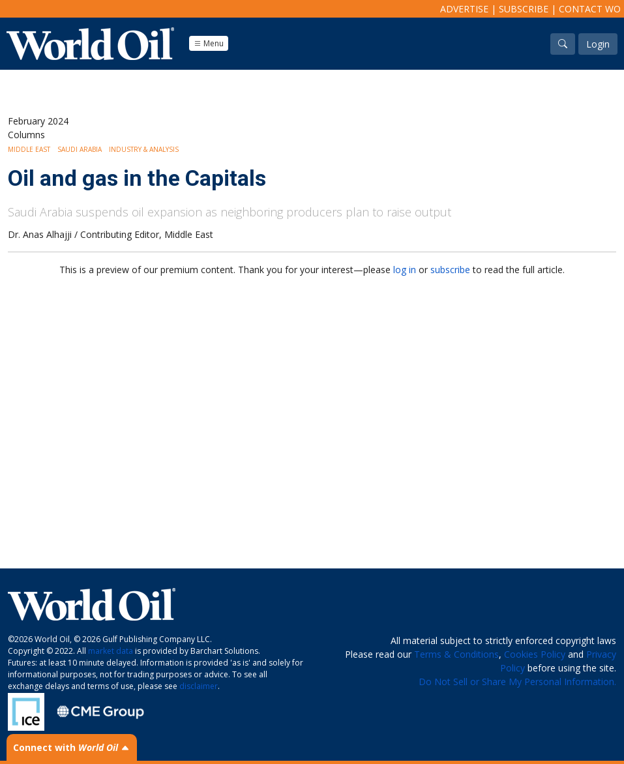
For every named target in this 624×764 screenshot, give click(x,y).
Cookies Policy (534, 654)
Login (598, 44)
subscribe (450, 269)
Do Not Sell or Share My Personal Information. (517, 681)
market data (110, 650)
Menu (209, 43)
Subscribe (523, 9)
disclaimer (198, 686)
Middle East (29, 149)
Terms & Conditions (456, 654)
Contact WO (590, 9)
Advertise (464, 9)
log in (404, 269)
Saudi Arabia (79, 149)
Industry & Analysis (144, 149)
